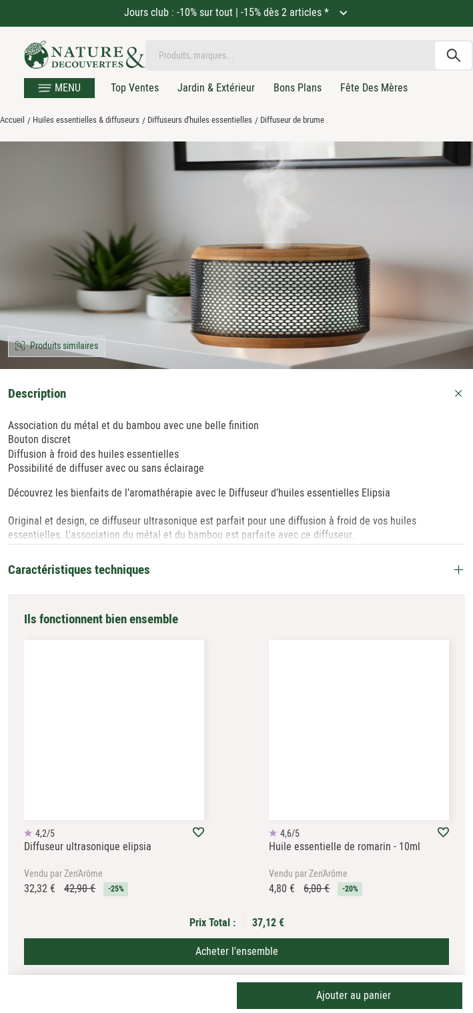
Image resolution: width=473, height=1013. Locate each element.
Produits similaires (64, 345)
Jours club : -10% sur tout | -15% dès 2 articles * (228, 12)
